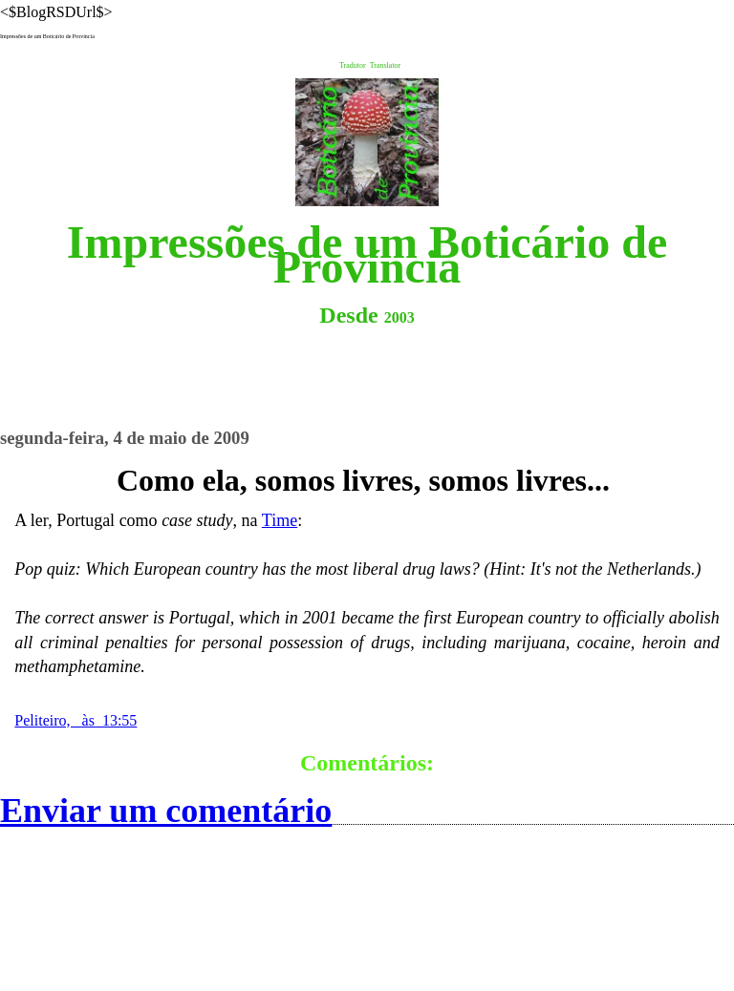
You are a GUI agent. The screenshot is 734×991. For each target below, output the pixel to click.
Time (279, 520)
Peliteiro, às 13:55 (75, 720)
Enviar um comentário (166, 810)
